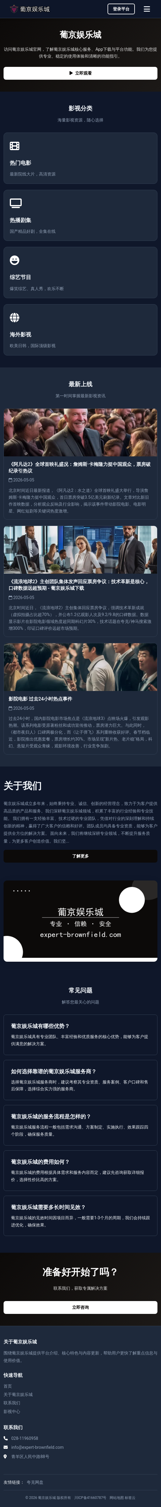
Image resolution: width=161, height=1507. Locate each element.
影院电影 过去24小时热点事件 (40, 699)
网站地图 (117, 1498)
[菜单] (147, 9)
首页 (8, 1386)
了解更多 (80, 856)
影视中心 (12, 1411)
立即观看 (81, 73)
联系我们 (12, 1402)
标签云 (130, 1498)
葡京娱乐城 (47, 1498)
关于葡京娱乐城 (18, 1394)
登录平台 (121, 9)
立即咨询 (80, 1307)
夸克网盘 (35, 1482)
